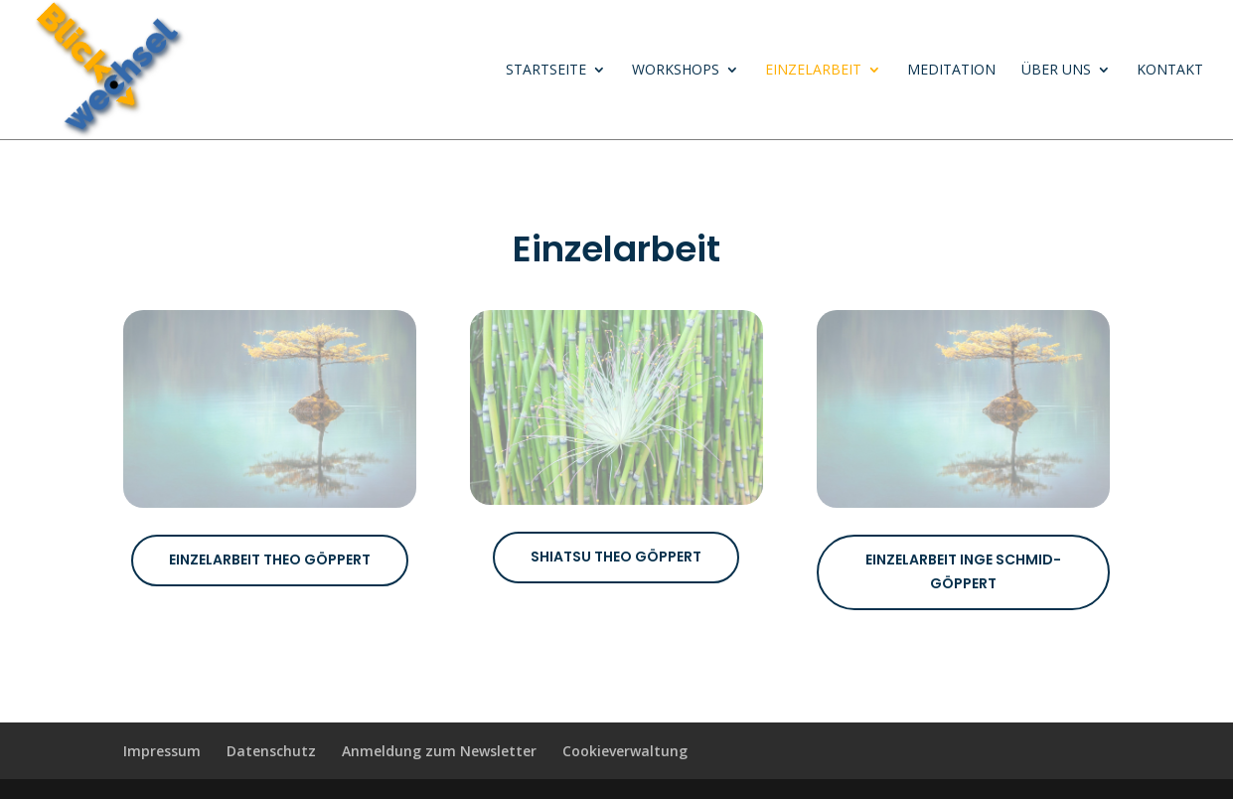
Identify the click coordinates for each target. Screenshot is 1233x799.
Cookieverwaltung (625, 750)
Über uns (1056, 71)
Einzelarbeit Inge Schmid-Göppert (963, 571)
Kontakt (1170, 71)
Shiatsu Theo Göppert (616, 556)
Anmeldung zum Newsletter (439, 750)
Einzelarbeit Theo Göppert (270, 559)
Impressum (162, 750)
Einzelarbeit (813, 71)
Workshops (675, 71)
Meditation (951, 71)
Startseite (546, 71)
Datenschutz (271, 750)
